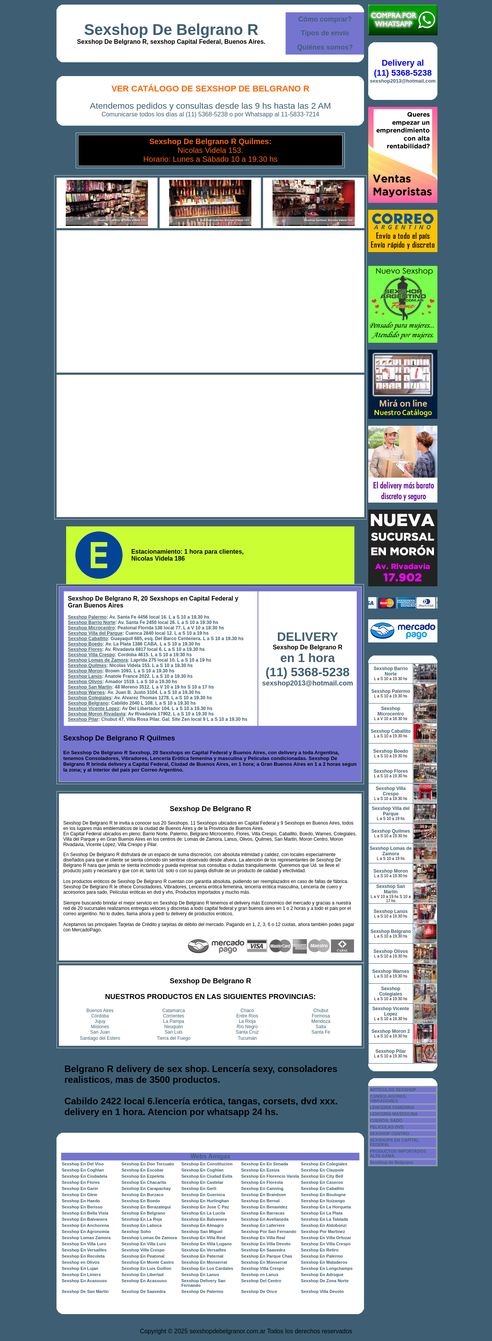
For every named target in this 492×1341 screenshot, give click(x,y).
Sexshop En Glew (79, 1194)
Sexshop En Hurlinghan (205, 1200)
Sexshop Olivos (85, 681)
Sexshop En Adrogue (322, 1274)
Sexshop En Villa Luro (84, 1243)
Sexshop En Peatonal (143, 1256)
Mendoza (320, 1021)
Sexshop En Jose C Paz (205, 1207)
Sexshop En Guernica (203, 1194)
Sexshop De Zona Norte (325, 1280)
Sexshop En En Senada (264, 1164)
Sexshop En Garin (80, 1188)
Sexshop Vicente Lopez (93, 708)
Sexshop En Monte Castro (147, 1262)
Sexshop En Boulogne (323, 1194)
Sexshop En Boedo (140, 1200)
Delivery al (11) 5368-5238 (403, 68)
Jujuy (100, 1021)
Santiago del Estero (100, 1038)
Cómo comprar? (325, 19)
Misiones (100, 1026)
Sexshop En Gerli (198, 1188)
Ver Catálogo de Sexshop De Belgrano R (210, 88)
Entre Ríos (247, 1016)
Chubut (320, 1010)
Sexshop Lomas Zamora (86, 1237)
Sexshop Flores (85, 649)
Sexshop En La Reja (141, 1219)
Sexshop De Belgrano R (171, 29)
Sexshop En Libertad (142, 1274)
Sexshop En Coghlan (83, 1170)
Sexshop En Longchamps (326, 1268)
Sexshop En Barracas (262, 1213)
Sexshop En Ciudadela (84, 1176)
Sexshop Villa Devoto (322, 1291)
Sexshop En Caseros (322, 1182)
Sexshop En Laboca (141, 1225)
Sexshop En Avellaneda (264, 1219)
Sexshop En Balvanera (84, 1219)
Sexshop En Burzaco (142, 1194)
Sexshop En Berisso (82, 1207)
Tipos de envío (325, 33)
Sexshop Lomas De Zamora (149, 1237)
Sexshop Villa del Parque (95, 633)
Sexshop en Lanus (259, 1274)
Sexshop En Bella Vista (85, 1213)
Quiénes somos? (325, 47)
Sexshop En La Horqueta (326, 1207)
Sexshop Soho (136, 1231)
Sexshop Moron (85, 671)
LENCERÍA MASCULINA (394, 1114)
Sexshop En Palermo (322, 1256)
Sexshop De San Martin (85, 1291)
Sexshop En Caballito (322, 1188)
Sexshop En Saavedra (263, 1250)
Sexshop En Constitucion (207, 1164)
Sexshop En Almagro (202, 1225)
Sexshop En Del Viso (82, 1164)
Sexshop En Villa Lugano (206, 1243)
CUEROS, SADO (386, 1120)
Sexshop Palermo (87, 617)
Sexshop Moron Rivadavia (96, 714)
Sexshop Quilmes (87, 665)
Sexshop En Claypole (322, 1170)
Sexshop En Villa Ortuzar (326, 1237)
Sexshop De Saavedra (143, 1291)
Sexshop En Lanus (200, 1274)
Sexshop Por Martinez (323, 1231)
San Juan (100, 1032)
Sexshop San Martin (90, 687)
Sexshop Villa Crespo (91, 654)
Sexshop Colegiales (89, 697)
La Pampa (173, 1021)
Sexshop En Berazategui (146, 1207)
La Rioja (247, 1021)
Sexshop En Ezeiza (260, 1170)
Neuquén (173, 1026)
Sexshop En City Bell (322, 1176)
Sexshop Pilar (83, 719)
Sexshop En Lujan (80, 1268)
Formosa (321, 1016)
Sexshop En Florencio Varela (270, 1176)
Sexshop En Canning (262, 1188)
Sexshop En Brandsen (263, 1194)
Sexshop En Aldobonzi (324, 1225)
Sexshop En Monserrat (204, 1262)
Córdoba (100, 1016)
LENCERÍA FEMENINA (392, 1107)
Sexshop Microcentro (91, 628)
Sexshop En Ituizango (323, 1200)
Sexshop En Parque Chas (266, 1256)
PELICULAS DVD (387, 1127)
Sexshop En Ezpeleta (142, 1176)
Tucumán (247, 1038)
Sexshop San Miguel (202, 1231)
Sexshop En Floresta (262, 1182)
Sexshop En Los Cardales (207, 1268)
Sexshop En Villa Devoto (266, 1243)
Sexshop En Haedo (81, 1200)
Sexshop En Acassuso (84, 1280)
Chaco (247, 1010)
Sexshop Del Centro (261, 1280)
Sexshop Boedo (85, 644)
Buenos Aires (100, 1010)
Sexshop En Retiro (320, 1250)
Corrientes (173, 1016)
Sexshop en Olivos (80, 1262)
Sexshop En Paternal (202, 1256)
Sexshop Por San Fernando (268, 1231)
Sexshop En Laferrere (263, 1225)
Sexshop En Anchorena (85, 1225)
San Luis (174, 1032)
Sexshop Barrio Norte (91, 622)
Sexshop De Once (259, 1291)
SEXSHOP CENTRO (389, 1133)
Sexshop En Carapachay (146, 1188)
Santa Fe (320, 1032)
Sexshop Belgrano (88, 703)
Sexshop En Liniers (81, 1274)
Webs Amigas (210, 1156)
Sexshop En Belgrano (143, 1213)
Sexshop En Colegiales (324, 1164)
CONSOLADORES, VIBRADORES (388, 1098)
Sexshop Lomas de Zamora (98, 660)
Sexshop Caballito (88, 638)
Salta (321, 1026)
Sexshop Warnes (86, 692)
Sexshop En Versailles (84, 1250)
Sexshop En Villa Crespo (326, 1243)
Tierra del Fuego (174, 1038)
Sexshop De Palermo (202, 1291)
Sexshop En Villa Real (203, 1237)
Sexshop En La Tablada (324, 1219)
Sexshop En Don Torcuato (147, 1164)
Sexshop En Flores (81, 1182)
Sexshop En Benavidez (264, 1207)
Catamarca (173, 1010)
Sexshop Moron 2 (390, 1031)
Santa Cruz (247, 1032)
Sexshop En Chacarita (143, 1182)
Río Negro (247, 1026)
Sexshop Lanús (85, 676)
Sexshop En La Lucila (203, 1213)
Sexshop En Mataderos (324, 1262)
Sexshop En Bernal (260, 1200)
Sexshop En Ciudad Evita (207, 1176)
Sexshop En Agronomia (85, 1231)
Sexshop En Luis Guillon (146, 1268)
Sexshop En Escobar (142, 1170)
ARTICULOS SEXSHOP (393, 1089)
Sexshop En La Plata (321, 1213)
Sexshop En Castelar (202, 1182)
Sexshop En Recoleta (83, 1256)
